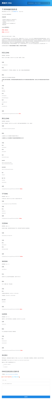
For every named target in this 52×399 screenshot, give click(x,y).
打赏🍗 (18, 376)
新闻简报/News (15, 11)
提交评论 (26, 396)
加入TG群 (14, 376)
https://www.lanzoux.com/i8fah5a (12, 374)
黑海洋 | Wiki (7, 3)
